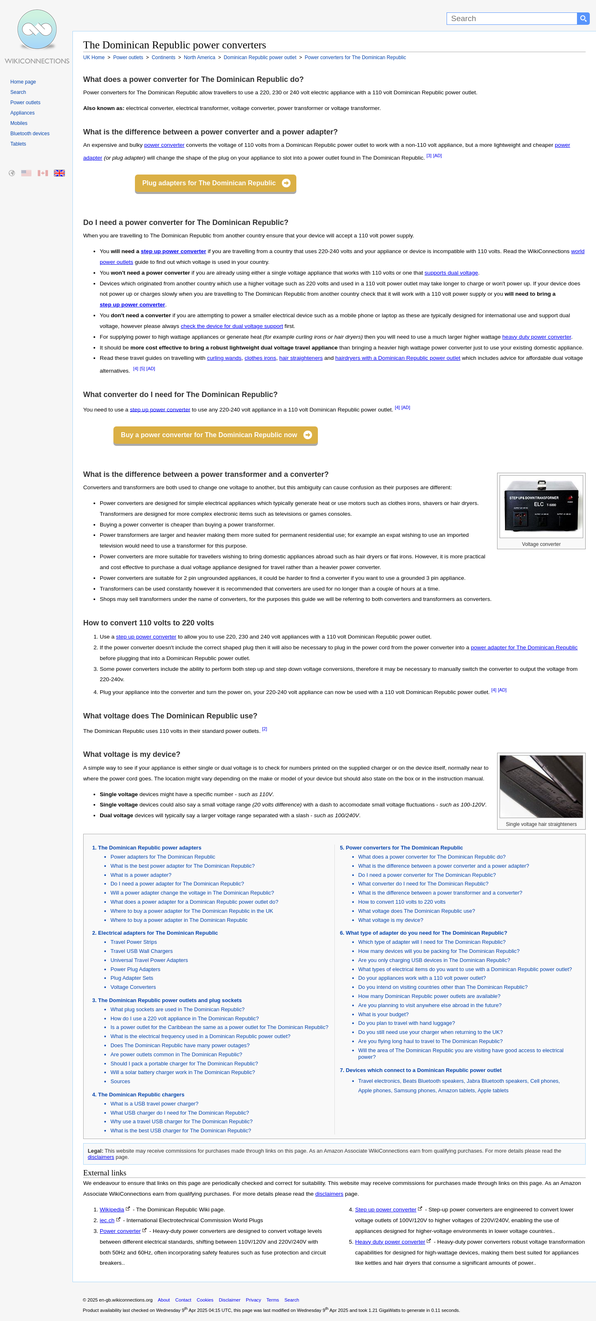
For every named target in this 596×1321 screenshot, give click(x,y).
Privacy (253, 1299)
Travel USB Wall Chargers (142, 951)
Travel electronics (379, 1081)
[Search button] (583, 18)
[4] (135, 368)
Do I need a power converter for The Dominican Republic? (427, 875)
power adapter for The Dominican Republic (524, 647)
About (164, 1299)
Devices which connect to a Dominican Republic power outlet (424, 1070)
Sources (120, 1081)
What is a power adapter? (141, 875)
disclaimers (101, 1157)
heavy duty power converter (536, 337)
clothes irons (260, 358)
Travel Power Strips (134, 942)
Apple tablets (493, 1090)
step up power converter (173, 251)
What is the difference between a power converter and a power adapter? (443, 866)
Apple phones (374, 1090)
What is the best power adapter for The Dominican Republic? (183, 866)
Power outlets (25, 102)
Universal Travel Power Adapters (149, 960)
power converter (164, 145)
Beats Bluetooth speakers (433, 1081)
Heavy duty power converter (390, 1242)
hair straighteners (301, 358)
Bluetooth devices (30, 133)
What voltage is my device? (390, 920)
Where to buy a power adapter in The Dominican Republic (179, 920)
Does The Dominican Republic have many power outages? (180, 1045)
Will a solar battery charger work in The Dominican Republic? (183, 1072)
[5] (142, 368)
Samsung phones (414, 1090)
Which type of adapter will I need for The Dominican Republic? (432, 942)
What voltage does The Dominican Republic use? (416, 911)
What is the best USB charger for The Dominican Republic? (181, 1130)
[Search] (512, 18)
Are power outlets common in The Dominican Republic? (176, 1054)
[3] (429, 155)
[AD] (437, 155)
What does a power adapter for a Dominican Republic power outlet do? (194, 902)
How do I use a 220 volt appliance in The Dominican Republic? (185, 1018)
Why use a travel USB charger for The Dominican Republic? (181, 1121)
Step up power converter (385, 1209)
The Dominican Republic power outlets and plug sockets (170, 1000)
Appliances (22, 113)
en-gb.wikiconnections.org (125, 1299)
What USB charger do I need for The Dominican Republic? (180, 1113)
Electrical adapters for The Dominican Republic (158, 933)
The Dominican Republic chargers (141, 1094)
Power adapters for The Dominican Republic (163, 857)
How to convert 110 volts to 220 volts (402, 902)
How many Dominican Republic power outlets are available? (429, 996)
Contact (183, 1299)
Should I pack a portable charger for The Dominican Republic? (184, 1063)
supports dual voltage (451, 273)
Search (18, 92)
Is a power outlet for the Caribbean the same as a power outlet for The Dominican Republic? (219, 1027)
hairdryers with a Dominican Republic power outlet (397, 358)
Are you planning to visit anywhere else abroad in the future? (430, 1005)
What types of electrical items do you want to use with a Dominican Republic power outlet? (465, 969)
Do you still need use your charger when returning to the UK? (430, 1032)
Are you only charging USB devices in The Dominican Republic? (434, 960)
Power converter (120, 1231)
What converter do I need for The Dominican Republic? (423, 884)
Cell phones (544, 1081)
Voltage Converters (133, 987)
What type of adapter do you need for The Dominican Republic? (426, 933)
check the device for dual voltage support (232, 326)
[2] (264, 728)
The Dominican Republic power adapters (150, 848)
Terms (273, 1299)
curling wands (224, 358)
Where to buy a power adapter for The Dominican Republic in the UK (192, 911)
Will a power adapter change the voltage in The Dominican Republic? (192, 893)
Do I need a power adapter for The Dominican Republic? (177, 884)
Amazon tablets (456, 1090)
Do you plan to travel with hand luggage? (406, 1023)
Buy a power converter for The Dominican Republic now (209, 434)
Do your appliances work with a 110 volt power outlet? (422, 978)
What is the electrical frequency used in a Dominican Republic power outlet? (201, 1036)
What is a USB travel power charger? (154, 1104)
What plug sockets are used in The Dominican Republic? (178, 1009)
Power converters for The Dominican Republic (404, 848)
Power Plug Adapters (136, 969)
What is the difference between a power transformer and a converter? (440, 893)
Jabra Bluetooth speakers (497, 1081)
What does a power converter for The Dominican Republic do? (432, 857)
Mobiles (18, 123)
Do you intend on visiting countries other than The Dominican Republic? (443, 987)
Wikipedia (112, 1209)
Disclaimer (229, 1299)
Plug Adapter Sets (132, 978)
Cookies (205, 1299)
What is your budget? (383, 1014)
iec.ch (107, 1220)
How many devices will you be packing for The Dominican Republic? (439, 951)
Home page (23, 82)
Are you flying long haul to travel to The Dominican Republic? (430, 1041)
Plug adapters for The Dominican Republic (209, 183)
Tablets (18, 144)
